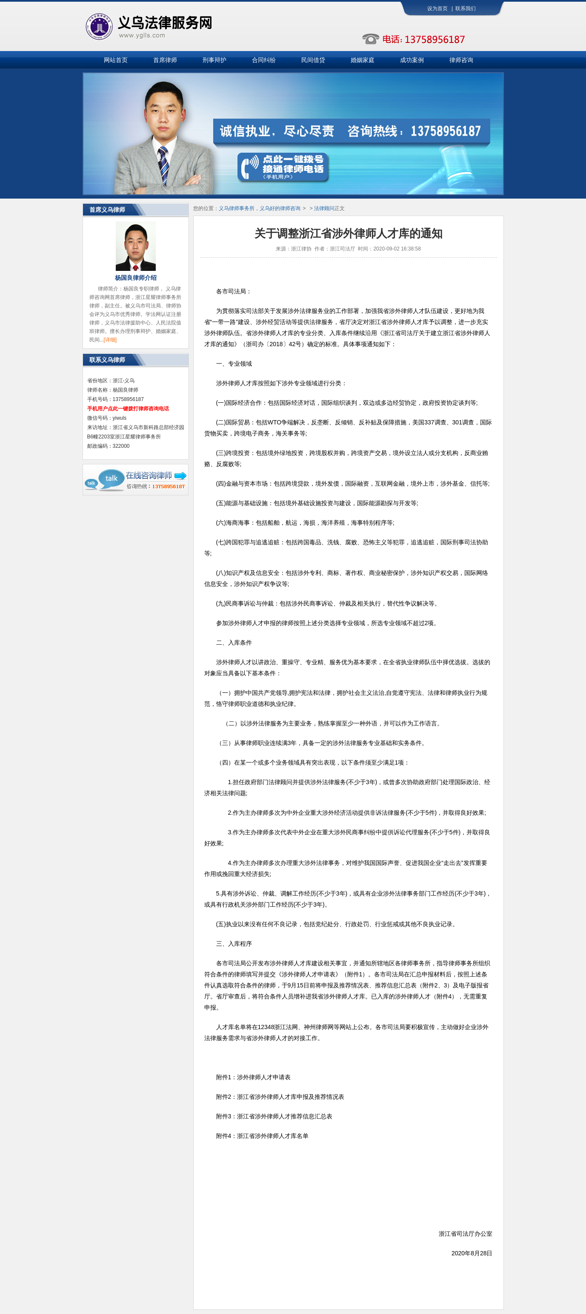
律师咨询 (461, 60)
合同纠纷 (264, 60)
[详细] (110, 340)
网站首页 (116, 60)
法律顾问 (324, 208)
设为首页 (437, 8)
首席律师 (165, 60)
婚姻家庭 (362, 60)
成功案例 (412, 60)
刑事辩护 (214, 60)
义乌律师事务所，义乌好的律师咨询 (259, 208)
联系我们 (465, 8)
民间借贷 (313, 60)
